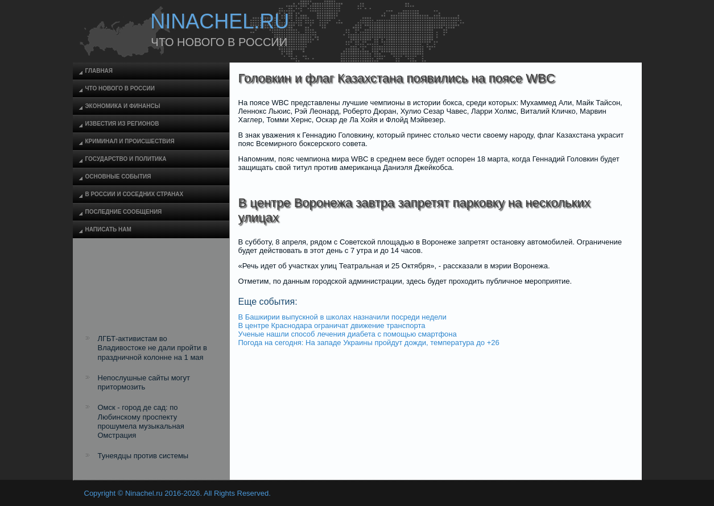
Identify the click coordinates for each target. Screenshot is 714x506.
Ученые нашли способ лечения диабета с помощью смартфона (347, 334)
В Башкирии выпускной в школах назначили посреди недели (342, 317)
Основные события (118, 176)
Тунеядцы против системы (143, 455)
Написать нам (108, 229)
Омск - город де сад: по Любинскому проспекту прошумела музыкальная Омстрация (141, 421)
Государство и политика (126, 159)
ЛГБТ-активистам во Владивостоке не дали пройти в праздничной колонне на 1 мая (152, 348)
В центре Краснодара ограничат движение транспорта (332, 325)
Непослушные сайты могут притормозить (144, 382)
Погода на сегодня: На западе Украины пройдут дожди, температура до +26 (369, 342)
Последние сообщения (123, 212)
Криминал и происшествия (130, 141)
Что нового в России (120, 88)
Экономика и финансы (122, 106)
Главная (99, 71)
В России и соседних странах (134, 194)
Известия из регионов (122, 124)
